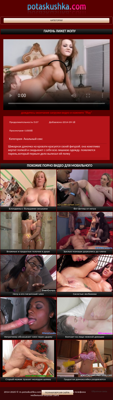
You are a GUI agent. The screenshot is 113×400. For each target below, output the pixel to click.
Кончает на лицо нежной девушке (84, 336)
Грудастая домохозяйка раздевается (84, 379)
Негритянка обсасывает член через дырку (28, 336)
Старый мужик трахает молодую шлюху (28, 379)
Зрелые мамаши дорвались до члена (85, 251)
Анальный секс (33, 139)
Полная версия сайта (57, 392)
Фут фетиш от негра (85, 208)
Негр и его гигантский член (28, 293)
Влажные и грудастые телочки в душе (28, 251)
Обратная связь (99, 391)
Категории (56, 20)
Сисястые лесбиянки (84, 293)
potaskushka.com (57, 8)
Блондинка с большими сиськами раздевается (28, 210)
